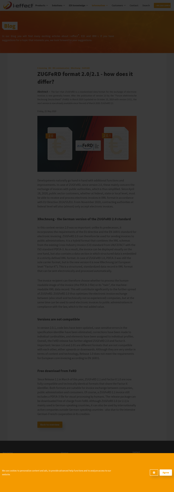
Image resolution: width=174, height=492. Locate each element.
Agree (166, 472)
